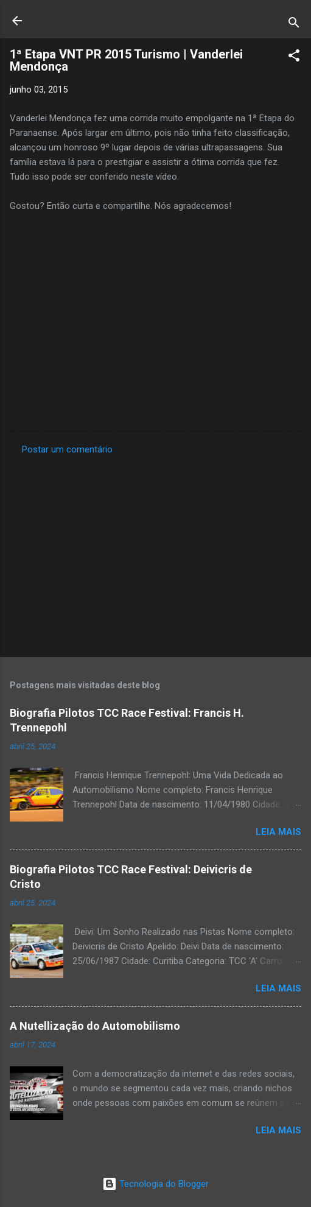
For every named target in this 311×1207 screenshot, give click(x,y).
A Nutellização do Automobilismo (95, 1025)
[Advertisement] (155, 552)
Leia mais (278, 831)
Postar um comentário (67, 449)
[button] (294, 57)
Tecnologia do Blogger (155, 1183)
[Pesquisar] (294, 24)
